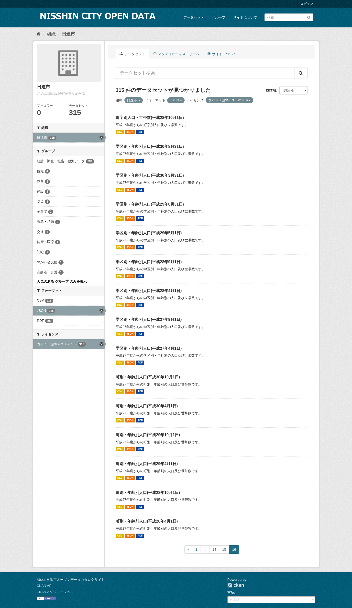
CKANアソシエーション (55, 592)
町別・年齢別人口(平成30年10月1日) (148, 377)
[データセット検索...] (205, 73)
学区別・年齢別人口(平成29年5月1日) (149, 233)
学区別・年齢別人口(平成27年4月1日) (149, 348)
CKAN (235, 585)
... (204, 549)
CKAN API (45, 586)
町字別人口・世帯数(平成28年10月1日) (150, 118)
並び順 (271, 90)
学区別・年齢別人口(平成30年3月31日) (150, 175)
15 (224, 549)
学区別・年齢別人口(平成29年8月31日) (150, 204)
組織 (51, 34)
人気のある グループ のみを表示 (62, 281)
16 (234, 549)
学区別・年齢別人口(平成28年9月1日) (149, 262)
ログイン (306, 4)
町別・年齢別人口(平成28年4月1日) (147, 521)
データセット (193, 17)
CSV (119, 131)
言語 (230, 593)
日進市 (68, 34)
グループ (218, 17)
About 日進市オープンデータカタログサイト (71, 580)
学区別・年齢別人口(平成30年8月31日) (150, 146)
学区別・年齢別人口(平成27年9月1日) (149, 319)
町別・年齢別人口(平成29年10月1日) (148, 435)
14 (214, 549)
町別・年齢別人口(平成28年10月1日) (148, 493)
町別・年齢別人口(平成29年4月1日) (147, 464)
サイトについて (245, 17)
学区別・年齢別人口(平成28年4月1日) (149, 291)
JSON (129, 131)
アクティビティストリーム (176, 54)
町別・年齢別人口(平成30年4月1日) (147, 406)
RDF (140, 131)
